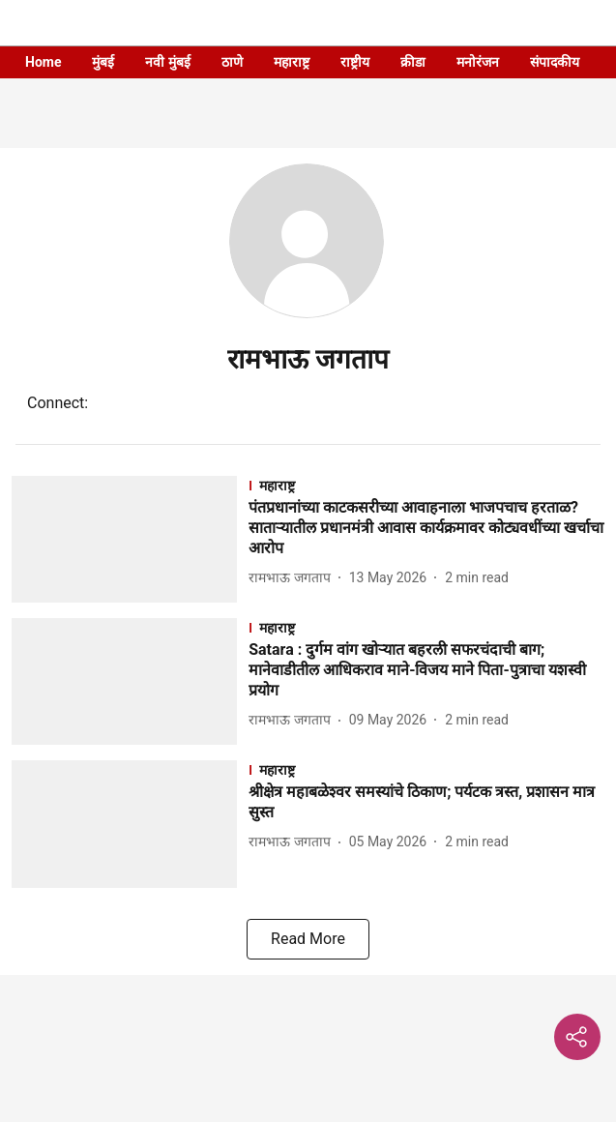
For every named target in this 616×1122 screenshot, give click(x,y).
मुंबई (103, 62)
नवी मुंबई (167, 62)
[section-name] (426, 485)
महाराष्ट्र (291, 62)
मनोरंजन (477, 62)
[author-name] (293, 578)
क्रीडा (412, 62)
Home (43, 62)
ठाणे (232, 62)
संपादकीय (554, 62)
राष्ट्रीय (354, 62)
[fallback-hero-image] (130, 539)
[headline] (426, 528)
